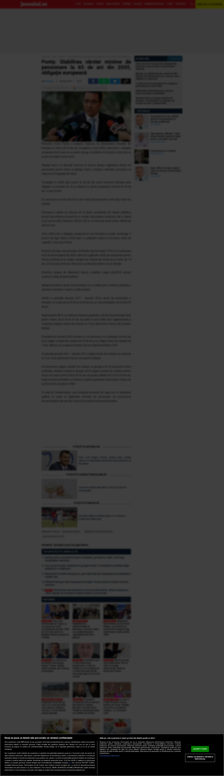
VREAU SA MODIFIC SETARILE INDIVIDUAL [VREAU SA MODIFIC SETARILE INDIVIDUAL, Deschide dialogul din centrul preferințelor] (200, 758)
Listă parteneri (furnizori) (109, 756)
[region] (112, 755)
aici (69, 763)
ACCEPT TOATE (200, 749)
